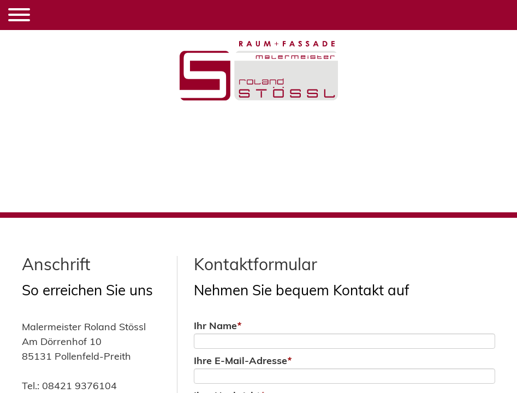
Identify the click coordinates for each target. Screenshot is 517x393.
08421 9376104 (79, 385)
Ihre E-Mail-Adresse (243, 360)
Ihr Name (217, 325)
